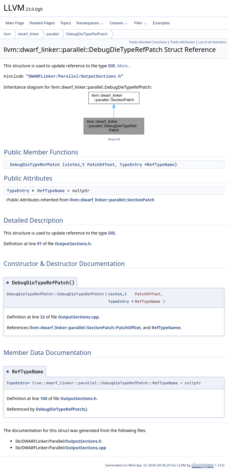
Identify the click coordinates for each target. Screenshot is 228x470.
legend (114, 139)
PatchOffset (101, 164)
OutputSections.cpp (78, 317)
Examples (161, 23)
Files (140, 23)
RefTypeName (160, 164)
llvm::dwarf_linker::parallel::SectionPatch (112, 200)
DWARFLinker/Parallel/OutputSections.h (74, 76)
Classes (119, 23)
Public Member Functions (148, 42)
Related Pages (42, 23)
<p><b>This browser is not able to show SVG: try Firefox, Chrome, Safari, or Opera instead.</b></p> (114, 113)
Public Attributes (182, 42)
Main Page (15, 23)
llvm (7, 34)
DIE (111, 65)
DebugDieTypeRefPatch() (61, 409)
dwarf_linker (28, 34)
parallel (52, 34)
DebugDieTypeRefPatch (86, 34)
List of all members (212, 42)
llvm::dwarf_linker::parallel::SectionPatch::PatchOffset (85, 327)
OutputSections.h (73, 243)
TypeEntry (131, 164)
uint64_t (75, 164)
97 (39, 243)
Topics (65, 23)
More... (124, 65)
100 (43, 398)
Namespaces (89, 23)
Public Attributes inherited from (79, 200)
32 (42, 317)
